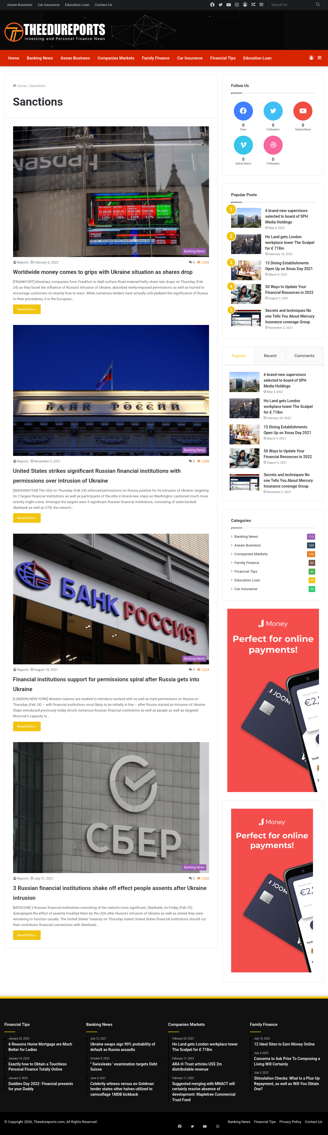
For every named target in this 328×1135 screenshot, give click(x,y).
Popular (239, 355)
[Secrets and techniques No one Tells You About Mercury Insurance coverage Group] (246, 317)
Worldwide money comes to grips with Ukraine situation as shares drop (98, 276)
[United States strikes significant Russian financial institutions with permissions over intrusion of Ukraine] (111, 400)
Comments (304, 355)
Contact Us (103, 5)
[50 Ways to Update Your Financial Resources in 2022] (246, 294)
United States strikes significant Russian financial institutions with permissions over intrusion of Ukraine (104, 489)
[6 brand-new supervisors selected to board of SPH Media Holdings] (246, 218)
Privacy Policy (290, 1125)
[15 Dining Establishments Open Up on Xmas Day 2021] (246, 270)
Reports (23, 262)
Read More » (27, 319)
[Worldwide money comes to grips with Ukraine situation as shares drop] (111, 191)
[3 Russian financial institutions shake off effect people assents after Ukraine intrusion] (111, 827)
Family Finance (155, 58)
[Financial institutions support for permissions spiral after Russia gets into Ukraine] (111, 618)
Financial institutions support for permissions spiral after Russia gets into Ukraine (107, 703)
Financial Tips (222, 58)
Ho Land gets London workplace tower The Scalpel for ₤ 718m (289, 242)
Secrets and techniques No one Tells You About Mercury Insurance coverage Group (289, 316)
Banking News (40, 58)
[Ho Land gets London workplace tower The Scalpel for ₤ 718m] (246, 244)
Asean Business (19, 5)
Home (13, 58)
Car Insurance (48, 5)
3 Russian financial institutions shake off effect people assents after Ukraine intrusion (99, 911)
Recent (270, 355)
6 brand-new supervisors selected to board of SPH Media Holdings (286, 216)
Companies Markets (115, 58)
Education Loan (77, 5)
